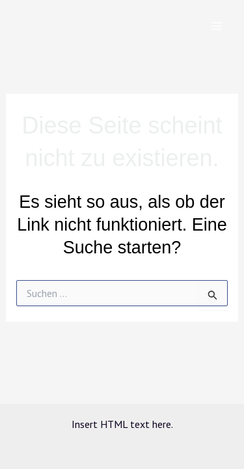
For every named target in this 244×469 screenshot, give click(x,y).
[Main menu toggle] (216, 26)
